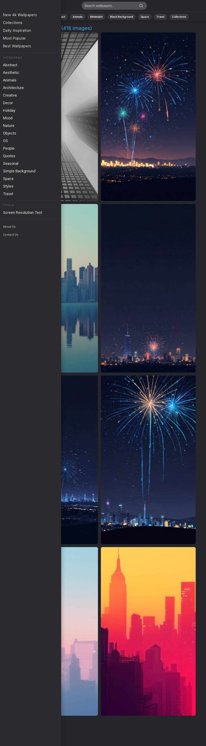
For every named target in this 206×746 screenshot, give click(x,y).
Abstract (59, 16)
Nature (42, 16)
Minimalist (96, 16)
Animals (78, 16)
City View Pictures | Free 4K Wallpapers (25, 6)
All (29, 16)
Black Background (121, 16)
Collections (179, 16)
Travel (160, 16)
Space (145, 16)
